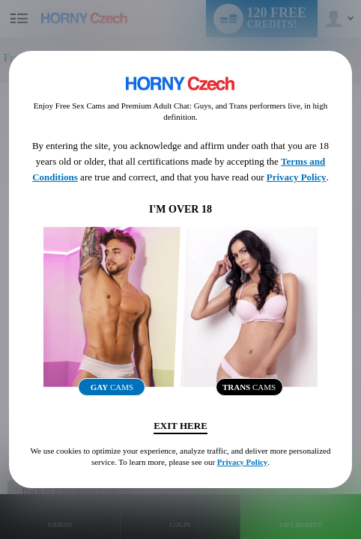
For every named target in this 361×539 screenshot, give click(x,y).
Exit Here (180, 425)
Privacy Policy (297, 177)
